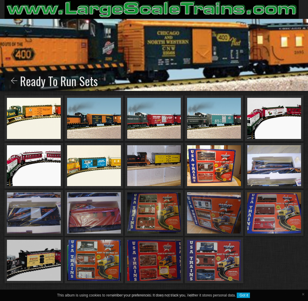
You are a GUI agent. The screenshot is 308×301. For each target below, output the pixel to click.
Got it (243, 295)
